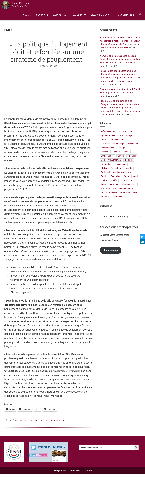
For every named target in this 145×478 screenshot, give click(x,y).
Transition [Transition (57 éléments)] (105, 188)
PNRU (55, 420)
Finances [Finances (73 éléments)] (132, 156)
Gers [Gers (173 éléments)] (103, 160)
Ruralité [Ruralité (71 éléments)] (104, 176)
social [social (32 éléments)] (135, 176)
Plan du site (87, 471)
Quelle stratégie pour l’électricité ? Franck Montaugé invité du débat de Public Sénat (120, 92)
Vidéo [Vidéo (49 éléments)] (135, 192)
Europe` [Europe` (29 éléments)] (121, 156)
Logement (38, 420)
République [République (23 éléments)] (116, 176)
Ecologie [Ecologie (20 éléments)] (121, 148)
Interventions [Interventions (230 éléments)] (120, 164)
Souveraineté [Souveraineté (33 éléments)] (126, 180)
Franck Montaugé (21, 3)
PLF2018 (48, 420)
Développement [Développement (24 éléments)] (108, 148)
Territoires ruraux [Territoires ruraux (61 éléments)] (129, 184)
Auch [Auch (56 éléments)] (120, 135)
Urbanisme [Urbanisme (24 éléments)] (125, 192)
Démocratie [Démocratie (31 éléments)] (133, 143)
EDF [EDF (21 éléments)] (130, 148)
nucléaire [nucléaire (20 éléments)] (128, 168)
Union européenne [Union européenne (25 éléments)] (109, 192)
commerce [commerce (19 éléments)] (105, 143)
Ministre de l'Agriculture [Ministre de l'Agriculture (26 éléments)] (111, 168)
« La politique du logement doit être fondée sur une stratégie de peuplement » (48, 51)
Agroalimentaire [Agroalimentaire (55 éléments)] (108, 135)
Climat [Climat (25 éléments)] (104, 140)
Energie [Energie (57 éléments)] (126, 152)
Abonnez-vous (111, 250)
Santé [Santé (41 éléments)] (126, 176)
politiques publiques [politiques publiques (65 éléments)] (122, 172)
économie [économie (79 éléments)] (117, 197)
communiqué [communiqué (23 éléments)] (119, 143)
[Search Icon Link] (140, 14)
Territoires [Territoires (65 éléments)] (113, 184)
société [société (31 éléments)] (114, 180)
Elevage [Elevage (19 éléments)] (116, 152)
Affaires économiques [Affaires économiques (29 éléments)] (110, 131)
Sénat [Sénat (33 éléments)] (103, 184)
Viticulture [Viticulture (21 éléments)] (105, 197)
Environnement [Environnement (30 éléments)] (107, 156)
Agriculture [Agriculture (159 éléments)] (128, 131)
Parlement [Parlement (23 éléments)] (105, 172)
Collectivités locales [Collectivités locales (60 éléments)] (118, 140)
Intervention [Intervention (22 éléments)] (106, 164)
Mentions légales (75, 471)
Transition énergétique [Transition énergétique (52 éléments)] (123, 188)
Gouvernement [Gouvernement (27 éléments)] (114, 160)
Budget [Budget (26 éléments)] (129, 135)
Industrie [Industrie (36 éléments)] (129, 160)
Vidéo (61, 420)
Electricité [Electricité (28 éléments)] (105, 152)
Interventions (26, 420)
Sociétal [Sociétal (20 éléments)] (104, 180)
